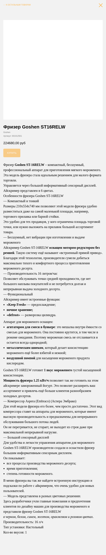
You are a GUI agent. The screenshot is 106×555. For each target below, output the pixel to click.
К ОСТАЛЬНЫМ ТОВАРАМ (18, 5)
